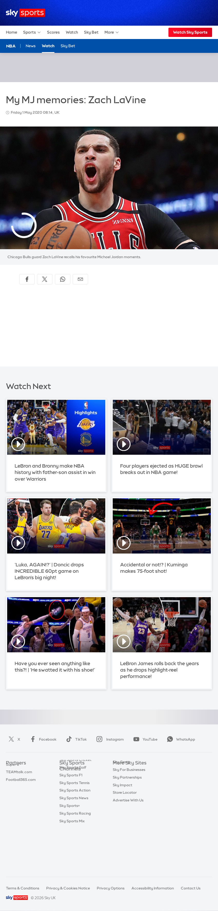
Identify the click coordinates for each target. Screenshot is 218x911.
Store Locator (125, 824)
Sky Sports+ (69, 850)
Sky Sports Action (74, 834)
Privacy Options (111, 888)
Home (11, 32)
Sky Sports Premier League (75, 787)
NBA (11, 46)
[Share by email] (80, 279)
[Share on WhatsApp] (62, 279)
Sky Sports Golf (72, 811)
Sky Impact (122, 817)
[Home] (25, 13)
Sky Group (121, 794)
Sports (32, 32)
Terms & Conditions (22, 888)
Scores (53, 32)
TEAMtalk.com (19, 786)
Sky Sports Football (76, 796)
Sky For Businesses (129, 801)
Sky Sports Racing (75, 857)
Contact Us (191, 888)
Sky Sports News (73, 842)
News (31, 46)
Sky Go (119, 786)
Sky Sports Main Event (78, 777)
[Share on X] (44, 279)
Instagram (109, 739)
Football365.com (21, 794)
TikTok (75, 739)
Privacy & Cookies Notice (68, 888)
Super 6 (12, 778)
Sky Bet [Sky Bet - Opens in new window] (68, 46)
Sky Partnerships (127, 809)
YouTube (144, 739)
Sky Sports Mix (72, 865)
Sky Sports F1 (70, 819)
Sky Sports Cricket (75, 804)
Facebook (42, 739)
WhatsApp (180, 739)
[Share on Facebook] (27, 279)
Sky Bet (91, 32)
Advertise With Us (128, 832)
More (112, 32)
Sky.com (120, 771)
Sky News (121, 778)
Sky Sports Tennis (74, 827)
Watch (72, 32)
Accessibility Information (152, 888)
